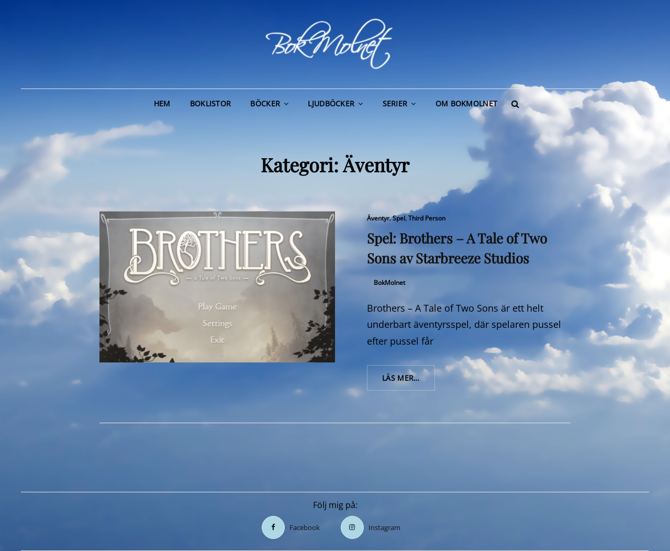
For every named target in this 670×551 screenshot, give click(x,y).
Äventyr (378, 218)
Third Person (426, 218)
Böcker (265, 103)
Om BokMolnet (466, 103)
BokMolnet (389, 282)
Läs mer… (408, 381)
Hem (162, 103)
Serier (395, 103)
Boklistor (210, 103)
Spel (399, 218)
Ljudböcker (331, 103)
